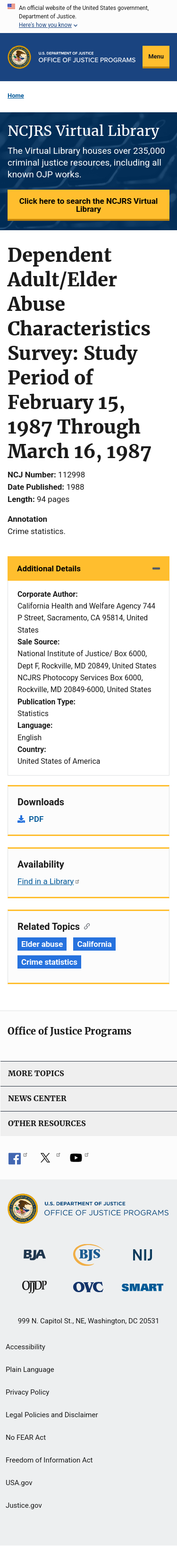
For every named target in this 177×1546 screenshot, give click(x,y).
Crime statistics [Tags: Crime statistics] (49, 962)
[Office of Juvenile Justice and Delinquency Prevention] (34, 1289)
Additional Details (49, 568)
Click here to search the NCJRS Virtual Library (88, 205)
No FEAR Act (26, 1437)
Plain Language (30, 1369)
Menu (156, 56)
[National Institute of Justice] (142, 1250)
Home (16, 95)
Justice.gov (24, 1505)
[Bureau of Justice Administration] (35, 1250)
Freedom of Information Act (49, 1460)
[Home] (87, 57)
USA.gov (19, 1483)
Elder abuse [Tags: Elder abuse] (42, 944)
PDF (36, 819)
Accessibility (25, 1347)
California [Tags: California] (94, 944)
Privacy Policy (27, 1392)
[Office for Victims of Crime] (88, 1286)
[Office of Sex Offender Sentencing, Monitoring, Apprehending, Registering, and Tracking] (142, 1284)
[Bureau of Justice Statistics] (88, 1261)
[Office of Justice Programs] (19, 57)
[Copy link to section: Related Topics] (85, 925)
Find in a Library (48, 881)
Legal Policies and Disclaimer (52, 1415)
